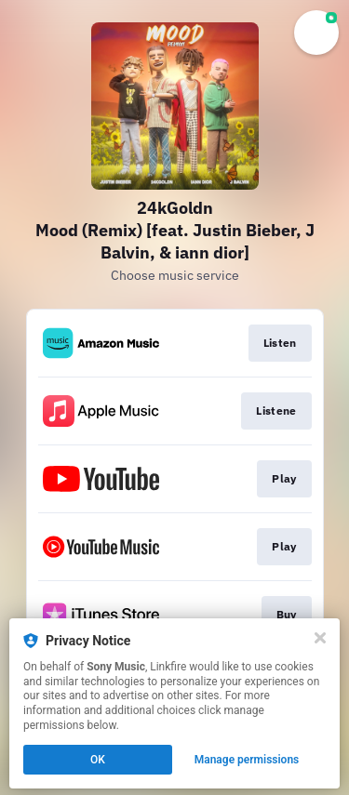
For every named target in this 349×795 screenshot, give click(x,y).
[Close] (320, 638)
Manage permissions (247, 759)
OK (97, 759)
